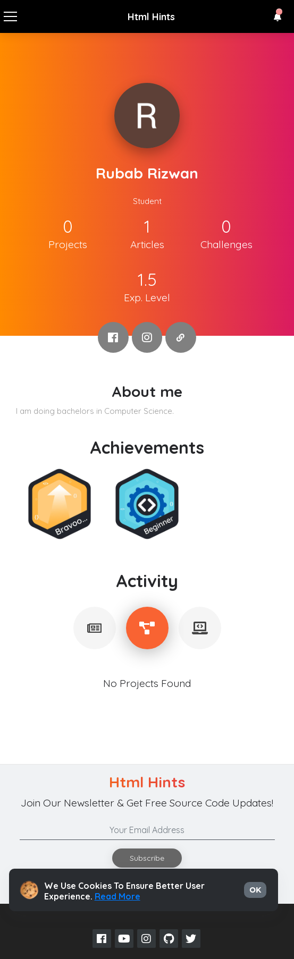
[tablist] (94, 628)
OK (255, 890)
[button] (277, 17)
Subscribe (147, 858)
